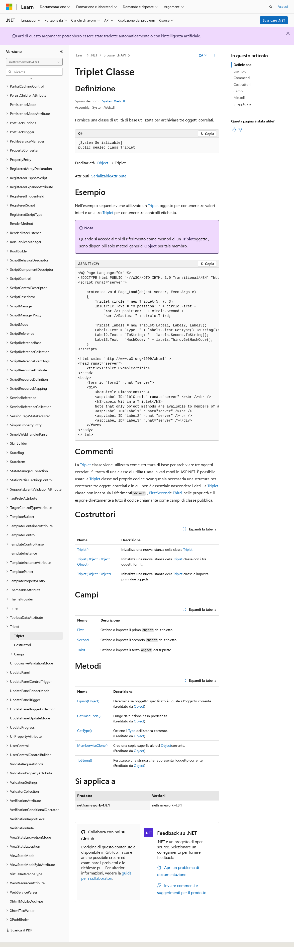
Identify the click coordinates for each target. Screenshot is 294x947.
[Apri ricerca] (271, 6)
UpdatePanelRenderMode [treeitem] (29, 676)
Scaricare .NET (274, 20)
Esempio (240, 71)
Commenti (242, 77)
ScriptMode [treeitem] (19, 310)
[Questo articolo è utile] (234, 129)
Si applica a (242, 104)
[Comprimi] (61, 51)
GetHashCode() (89, 715)
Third (177, 492)
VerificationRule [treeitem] (22, 814)
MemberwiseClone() (92, 745)
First (153, 492)
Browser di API (115, 55)
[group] (147, 354)
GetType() (84, 730)
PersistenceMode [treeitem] (23, 90)
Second (163, 492)
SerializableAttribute (108, 175)
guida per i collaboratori (106, 875)
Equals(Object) (88, 701)
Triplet (153, 205)
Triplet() (82, 549)
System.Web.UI (113, 101)
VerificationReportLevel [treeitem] (27, 805)
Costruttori (242, 84)
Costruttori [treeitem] (22, 631)
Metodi (239, 97)
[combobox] (34, 62)
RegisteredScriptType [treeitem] (26, 200)
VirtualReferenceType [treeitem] (26, 860)
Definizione (242, 64)
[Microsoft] (9, 7)
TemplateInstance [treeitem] (23, 539)
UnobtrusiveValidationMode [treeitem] (31, 649)
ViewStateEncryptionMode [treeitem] (30, 823)
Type (131, 730)
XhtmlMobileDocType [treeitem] (26, 887)
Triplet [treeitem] (19, 622)
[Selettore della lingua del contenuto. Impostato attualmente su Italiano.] (17, 939)
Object (102, 162)
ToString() (84, 760)
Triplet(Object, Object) (94, 573)
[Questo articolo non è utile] (240, 129)
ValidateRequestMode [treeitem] (26, 750)
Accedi (283, 6)
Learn (80, 55)
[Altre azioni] (214, 55)
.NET (93, 55)
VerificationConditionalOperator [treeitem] (34, 795)
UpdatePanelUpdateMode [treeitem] (30, 704)
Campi (238, 91)
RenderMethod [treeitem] (21, 209)
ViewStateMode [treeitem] (22, 841)
